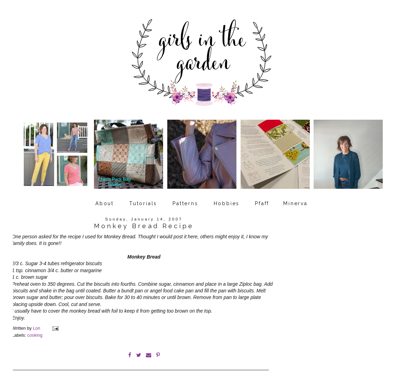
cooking (34, 335)
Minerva (295, 203)
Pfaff (262, 203)
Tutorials (143, 203)
